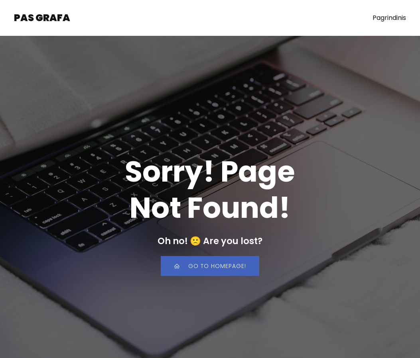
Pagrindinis (389, 17)
